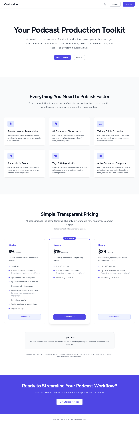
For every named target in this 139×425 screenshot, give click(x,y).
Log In (115, 4)
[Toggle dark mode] (105, 4)
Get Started (63, 57)
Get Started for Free (69, 402)
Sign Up (128, 4)
